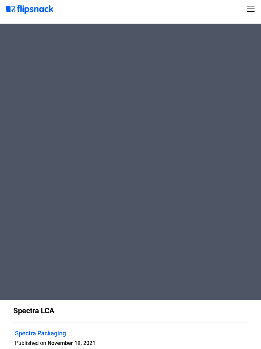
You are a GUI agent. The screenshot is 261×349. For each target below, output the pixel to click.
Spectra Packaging (40, 333)
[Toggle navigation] (252, 8)
